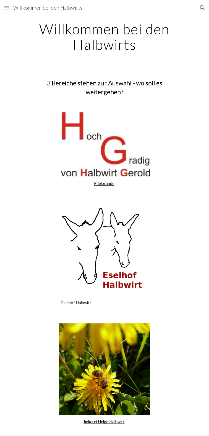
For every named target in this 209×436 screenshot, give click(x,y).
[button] (6, 7)
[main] (104, 36)
